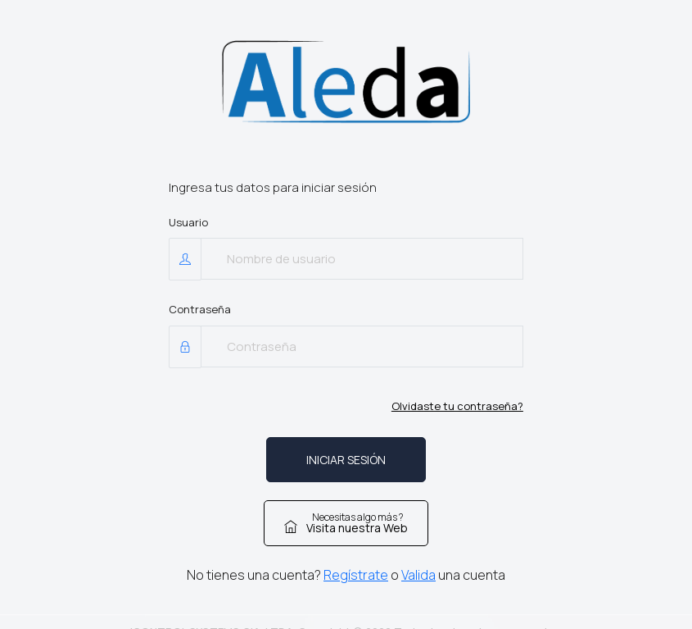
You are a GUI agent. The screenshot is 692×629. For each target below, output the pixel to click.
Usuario (188, 222)
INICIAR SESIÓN (346, 459)
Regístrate (355, 575)
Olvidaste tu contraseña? (457, 406)
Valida (418, 575)
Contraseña (200, 309)
